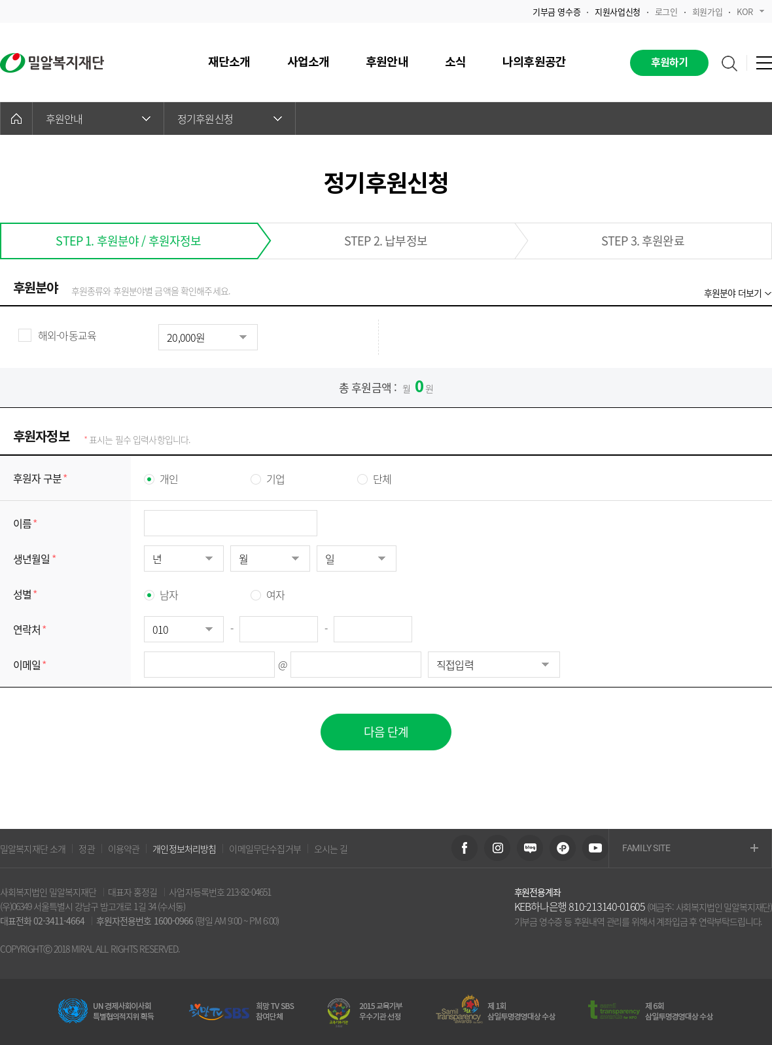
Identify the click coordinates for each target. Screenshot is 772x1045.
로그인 (666, 11)
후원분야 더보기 (733, 292)
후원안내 (98, 118)
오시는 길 (331, 848)
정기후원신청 (229, 118)
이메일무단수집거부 (264, 848)
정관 (86, 848)
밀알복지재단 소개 (32, 848)
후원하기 (669, 62)
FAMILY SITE (690, 849)
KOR (750, 11)
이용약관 (124, 848)
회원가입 (707, 11)
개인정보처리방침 (184, 848)
